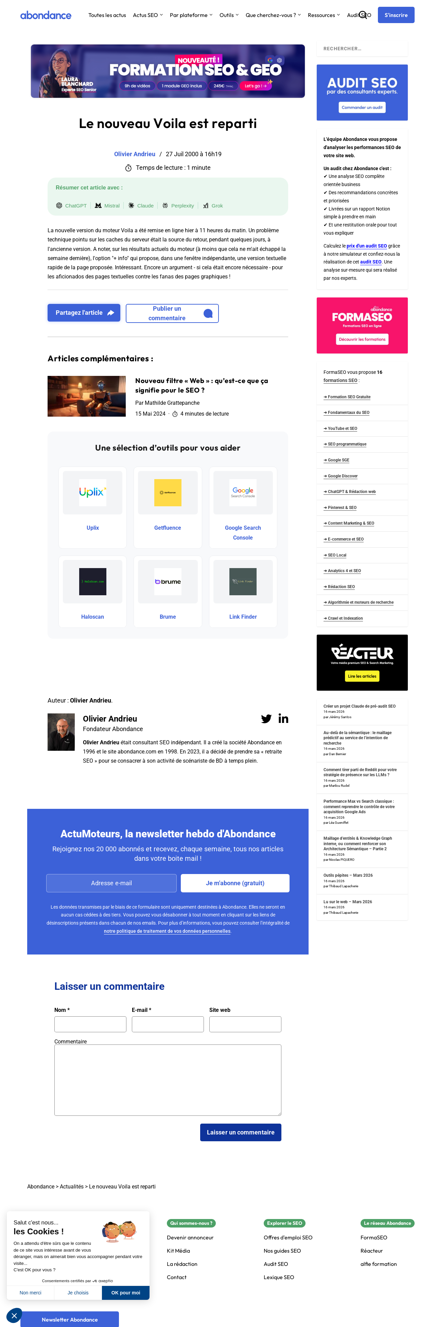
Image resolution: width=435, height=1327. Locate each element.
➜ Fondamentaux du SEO (346, 412)
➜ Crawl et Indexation (343, 618)
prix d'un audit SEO (367, 246)
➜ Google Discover (341, 476)
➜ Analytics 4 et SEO (342, 570)
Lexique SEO (279, 1277)
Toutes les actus (107, 15)
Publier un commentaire (181, 313)
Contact (177, 1277)
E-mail (141, 1010)
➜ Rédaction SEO (339, 586)
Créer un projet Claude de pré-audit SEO (360, 706)
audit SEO (371, 262)
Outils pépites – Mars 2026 (348, 875)
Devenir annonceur (190, 1237)
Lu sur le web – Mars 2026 (348, 901)
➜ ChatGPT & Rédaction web (350, 491)
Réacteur (372, 1251)
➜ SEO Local (335, 555)
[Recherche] (363, 15)
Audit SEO (276, 1264)
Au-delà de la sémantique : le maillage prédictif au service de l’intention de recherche (358, 738)
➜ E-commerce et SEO (344, 539)
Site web (219, 1010)
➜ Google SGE (336, 460)
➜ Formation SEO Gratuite (347, 397)
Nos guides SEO (282, 1251)
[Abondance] (45, 14)
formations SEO (341, 380)
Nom (62, 1010)
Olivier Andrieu (110, 719)
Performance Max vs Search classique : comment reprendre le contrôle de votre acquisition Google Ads (359, 806)
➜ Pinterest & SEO (340, 507)
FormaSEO (374, 1237)
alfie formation (379, 1264)
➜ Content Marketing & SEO (349, 523)
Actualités (72, 1186)
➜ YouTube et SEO (340, 428)
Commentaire (70, 1041)
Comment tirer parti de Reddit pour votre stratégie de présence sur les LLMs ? (360, 772)
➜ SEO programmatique (345, 444)
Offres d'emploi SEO (288, 1237)
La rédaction (182, 1264)
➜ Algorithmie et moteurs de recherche (359, 602)
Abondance (40, 1186)
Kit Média (178, 1251)
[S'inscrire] (396, 15)
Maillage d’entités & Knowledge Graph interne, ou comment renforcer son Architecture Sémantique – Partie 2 (358, 843)
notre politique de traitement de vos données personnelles (167, 931)
